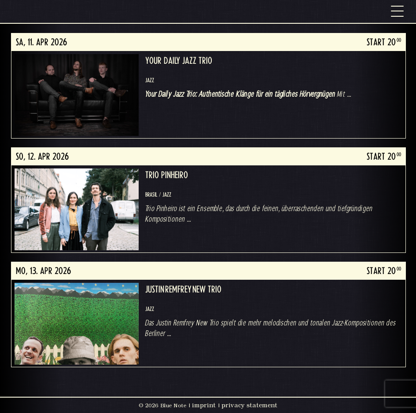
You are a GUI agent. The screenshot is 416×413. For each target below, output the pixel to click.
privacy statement (249, 405)
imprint (204, 405)
